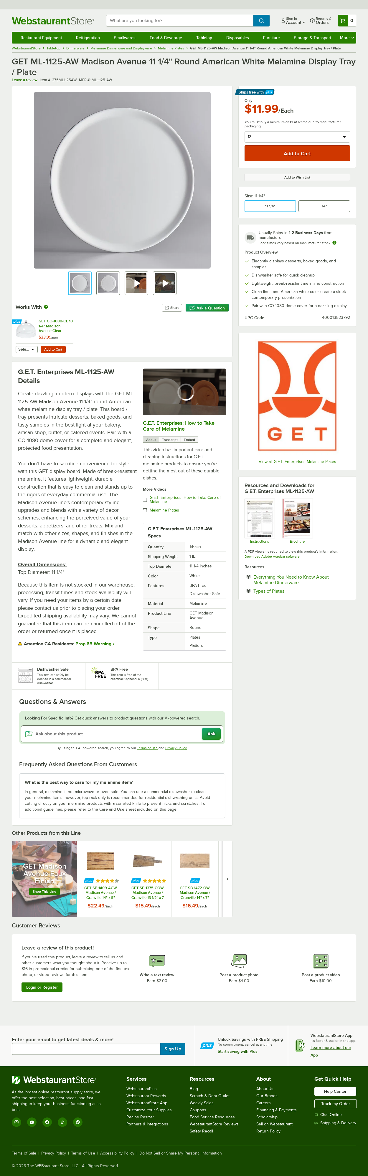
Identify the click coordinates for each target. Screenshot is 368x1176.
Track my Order (335, 1103)
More (347, 37)
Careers (263, 1103)
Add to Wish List (297, 177)
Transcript (170, 440)
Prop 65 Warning (93, 644)
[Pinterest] (77, 1122)
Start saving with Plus (238, 1051)
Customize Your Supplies (149, 1110)
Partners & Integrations (147, 1124)
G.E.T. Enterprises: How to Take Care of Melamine (178, 426)
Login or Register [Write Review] (42, 987)
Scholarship (267, 1117)
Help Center (335, 1091)
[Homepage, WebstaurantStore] (54, 20)
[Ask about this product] (122, 734)
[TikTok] (62, 1122)
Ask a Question (207, 308)
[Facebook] (47, 1122)
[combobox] (179, 20)
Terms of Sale (24, 1153)
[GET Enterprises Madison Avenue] (297, 521)
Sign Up (172, 1049)
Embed (189, 440)
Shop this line (44, 892)
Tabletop (204, 37)
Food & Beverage (166, 37)
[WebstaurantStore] (60, 1080)
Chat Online (328, 1114)
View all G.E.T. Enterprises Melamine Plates (297, 461)
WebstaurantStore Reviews (214, 1124)
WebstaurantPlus (141, 1089)
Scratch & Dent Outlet (210, 1096)
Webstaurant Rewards (146, 1096)
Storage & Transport (312, 37)
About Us (264, 1089)
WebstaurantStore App (146, 1103)
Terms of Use (147, 748)
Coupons (198, 1110)
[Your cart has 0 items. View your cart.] (347, 20)
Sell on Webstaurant (274, 1124)
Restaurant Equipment (41, 37)
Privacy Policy (176, 748)
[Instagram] (16, 1122)
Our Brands (267, 1096)
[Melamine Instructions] (259, 521)
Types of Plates (286, 591)
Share (171, 307)
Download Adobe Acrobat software (272, 556)
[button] (80, 283)
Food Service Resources (212, 1117)
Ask (211, 734)
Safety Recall (201, 1131)
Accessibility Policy (117, 1153)
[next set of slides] (227, 879)
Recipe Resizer (140, 1117)
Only (249, 101)
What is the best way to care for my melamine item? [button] (79, 782)
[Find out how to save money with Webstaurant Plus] (17, 322)
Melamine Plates (164, 510)
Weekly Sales (202, 1103)
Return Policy (268, 1131)
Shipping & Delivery (335, 1123)
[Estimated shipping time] (334, 242)
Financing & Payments (276, 1110)
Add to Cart (53, 349)
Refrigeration (88, 37)
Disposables (237, 37)
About (151, 440)
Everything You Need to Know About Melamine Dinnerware (294, 579)
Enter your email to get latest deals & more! (62, 1039)
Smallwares (125, 37)
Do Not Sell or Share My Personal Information (180, 1153)
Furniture (271, 37)
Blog (194, 1089)
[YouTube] (32, 1122)
